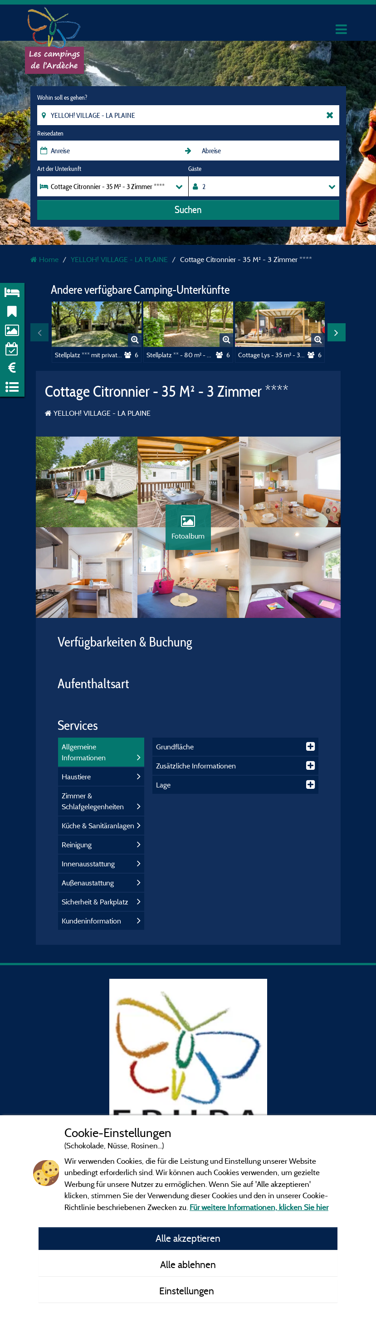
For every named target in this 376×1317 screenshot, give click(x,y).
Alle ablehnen (188, 1264)
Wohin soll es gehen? (62, 97)
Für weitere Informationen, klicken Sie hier (259, 1207)
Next (336, 332)
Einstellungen (187, 1291)
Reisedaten (50, 133)
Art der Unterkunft (59, 169)
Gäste (194, 169)
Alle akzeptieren (188, 1238)
